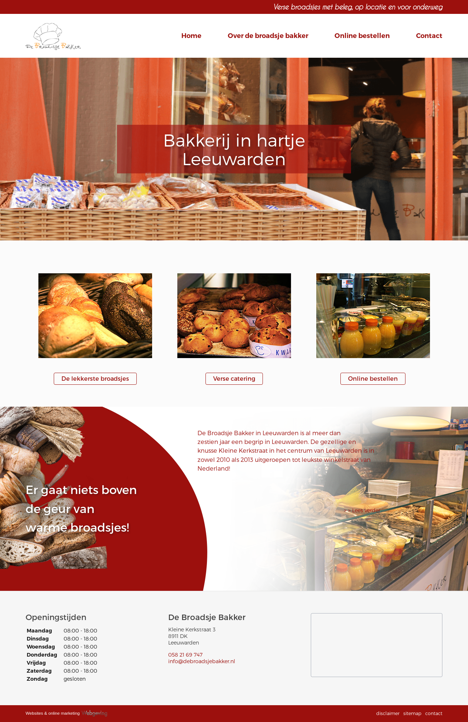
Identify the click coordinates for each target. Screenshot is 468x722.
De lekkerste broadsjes (95, 378)
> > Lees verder (362, 510)
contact (433, 713)
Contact (429, 36)
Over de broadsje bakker (268, 36)
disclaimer (388, 713)
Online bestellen (362, 36)
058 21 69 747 (185, 654)
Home (191, 36)
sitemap (412, 713)
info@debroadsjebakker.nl (201, 661)
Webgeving (97, 712)
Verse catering (234, 378)
